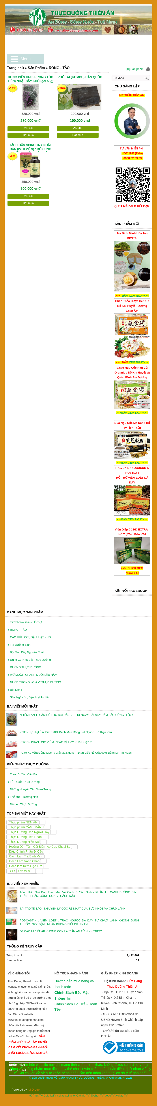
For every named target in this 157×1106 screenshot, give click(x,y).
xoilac (60, 1095)
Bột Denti (14, 689)
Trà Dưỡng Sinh (18, 644)
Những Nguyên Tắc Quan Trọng (29, 789)
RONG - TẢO (17, 629)
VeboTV (110, 1095)
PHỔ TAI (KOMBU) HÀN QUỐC (80, 77)
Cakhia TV (83, 1095)
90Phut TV (36, 1095)
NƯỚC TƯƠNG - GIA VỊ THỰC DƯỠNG (34, 682)
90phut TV (97, 1095)
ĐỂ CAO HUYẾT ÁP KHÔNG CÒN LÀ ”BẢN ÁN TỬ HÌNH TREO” (61, 931)
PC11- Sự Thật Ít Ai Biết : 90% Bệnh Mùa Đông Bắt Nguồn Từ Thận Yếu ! (66, 732)
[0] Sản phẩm (135, 69)
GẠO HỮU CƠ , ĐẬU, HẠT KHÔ (29, 637)
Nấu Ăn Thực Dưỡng (22, 804)
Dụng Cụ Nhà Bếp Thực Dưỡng (29, 659)
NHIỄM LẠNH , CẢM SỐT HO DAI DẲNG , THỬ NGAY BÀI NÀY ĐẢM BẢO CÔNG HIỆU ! (76, 715)
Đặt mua (28, 135)
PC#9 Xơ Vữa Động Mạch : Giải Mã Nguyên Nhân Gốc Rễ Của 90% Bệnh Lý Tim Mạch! (76, 752)
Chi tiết (28, 128)
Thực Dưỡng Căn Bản (22, 774)
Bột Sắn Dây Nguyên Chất (25, 652)
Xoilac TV (121, 1095)
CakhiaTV (50, 1095)
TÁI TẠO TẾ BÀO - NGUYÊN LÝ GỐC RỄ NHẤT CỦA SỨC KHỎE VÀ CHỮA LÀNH (72, 908)
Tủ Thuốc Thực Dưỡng (23, 781)
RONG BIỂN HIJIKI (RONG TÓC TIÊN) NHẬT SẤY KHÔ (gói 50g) (30, 79)
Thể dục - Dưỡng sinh (22, 796)
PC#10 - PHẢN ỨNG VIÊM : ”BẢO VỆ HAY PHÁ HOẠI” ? (56, 742)
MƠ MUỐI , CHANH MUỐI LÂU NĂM (32, 674)
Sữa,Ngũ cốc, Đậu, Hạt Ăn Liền (28, 697)
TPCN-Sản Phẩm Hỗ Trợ (24, 622)
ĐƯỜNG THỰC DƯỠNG (24, 667)
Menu (26, 59)
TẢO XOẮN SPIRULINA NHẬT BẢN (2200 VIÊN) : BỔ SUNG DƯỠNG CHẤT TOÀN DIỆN (30, 147)
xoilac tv (70, 1095)
